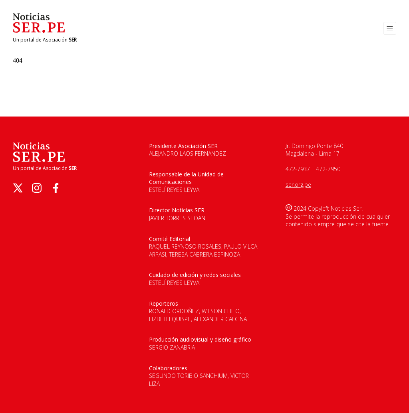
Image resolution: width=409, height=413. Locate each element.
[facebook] (56, 188)
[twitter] (17, 188)
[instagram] (36, 188)
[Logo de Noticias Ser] (39, 30)
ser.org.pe (298, 184)
